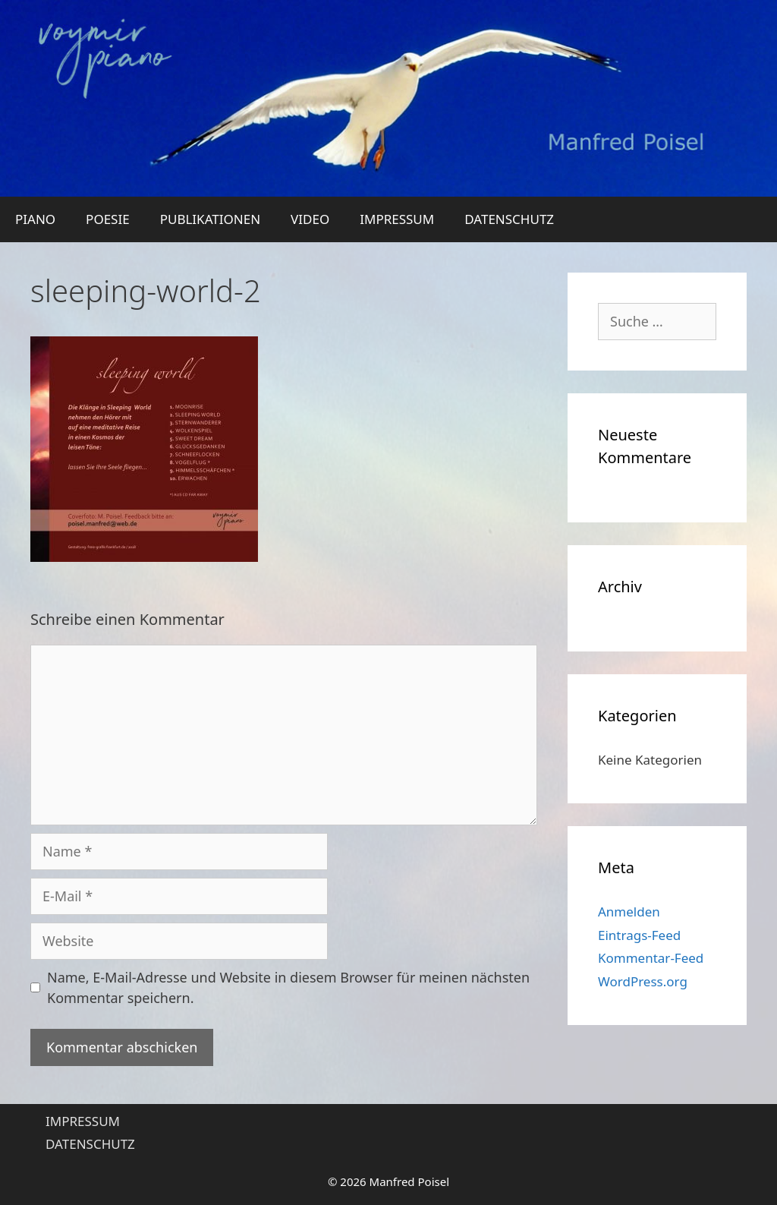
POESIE (108, 219)
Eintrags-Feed (639, 935)
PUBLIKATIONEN (210, 219)
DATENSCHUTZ (509, 219)
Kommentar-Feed (650, 958)
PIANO (35, 219)
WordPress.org (642, 981)
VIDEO (310, 219)
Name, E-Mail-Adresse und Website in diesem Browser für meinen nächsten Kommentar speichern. (288, 987)
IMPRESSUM (397, 219)
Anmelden (629, 911)
